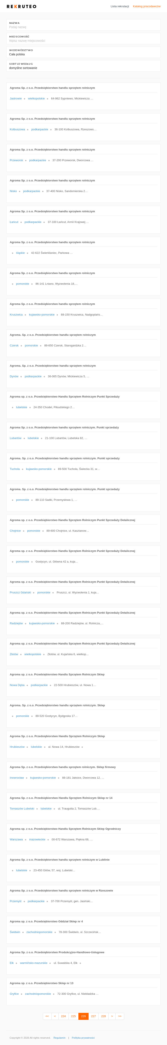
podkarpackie (39, 129)
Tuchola (15, 469)
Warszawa (16, 839)
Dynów (14, 376)
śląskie (20, 252)
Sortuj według (21, 63)
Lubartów (16, 438)
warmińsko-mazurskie (33, 963)
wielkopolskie (36, 98)
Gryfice (14, 993)
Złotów (14, 654)
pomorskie (22, 283)
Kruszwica (16, 314)
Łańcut (14, 222)
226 (83, 1016)
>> (119, 1016)
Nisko (13, 191)
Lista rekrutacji (120, 6)
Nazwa (14, 23)
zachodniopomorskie (39, 932)
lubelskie (21, 407)
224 (63, 1016)
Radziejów (16, 623)
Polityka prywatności (83, 1037)
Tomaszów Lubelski (22, 808)
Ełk (12, 963)
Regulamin (59, 1037)
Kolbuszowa (17, 129)
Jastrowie (16, 98)
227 (93, 1016)
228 (103, 1016)
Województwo (21, 50)
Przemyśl (16, 901)
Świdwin (15, 932)
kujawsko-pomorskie (42, 314)
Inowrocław (17, 777)
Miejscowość (19, 36)
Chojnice (15, 530)
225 (73, 1016)
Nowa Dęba (17, 685)
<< (47, 1016)
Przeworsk (16, 160)
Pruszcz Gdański (20, 592)
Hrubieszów (17, 746)
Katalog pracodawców (147, 6)
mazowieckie (37, 839)
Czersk (14, 345)
